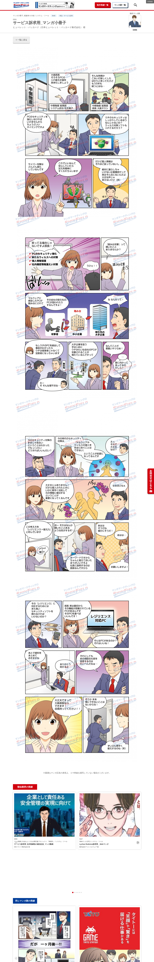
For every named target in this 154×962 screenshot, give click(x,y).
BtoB (53, 16)
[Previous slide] (16, 813)
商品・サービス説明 (66, 16)
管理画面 (150, 1)
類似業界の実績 (25, 787)
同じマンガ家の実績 (25, 842)
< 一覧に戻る (21, 40)
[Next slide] (137, 813)
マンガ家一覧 (120, 5)
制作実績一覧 (102, 5)
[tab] (72, 834)
